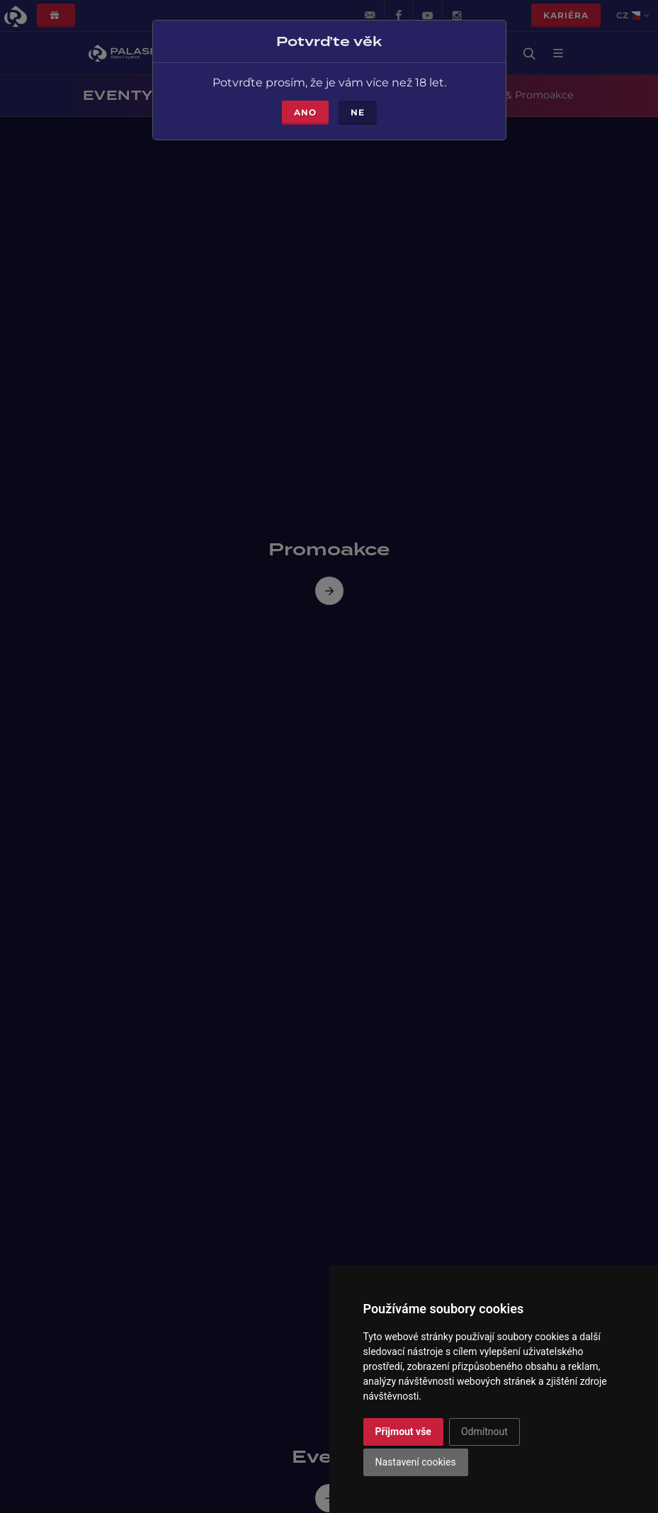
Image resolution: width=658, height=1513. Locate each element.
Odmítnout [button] (484, 1431)
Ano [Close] (305, 108)
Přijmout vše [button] (403, 1431)
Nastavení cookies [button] (415, 1462)
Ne (358, 108)
